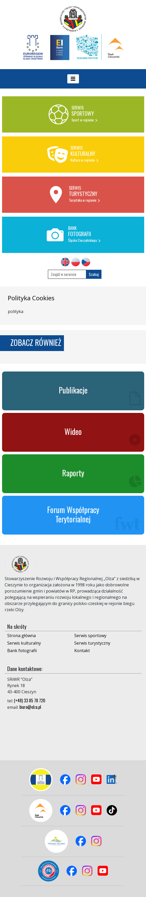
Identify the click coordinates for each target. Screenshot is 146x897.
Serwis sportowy (90, 635)
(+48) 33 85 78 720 (29, 700)
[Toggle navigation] (73, 78)
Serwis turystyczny (92, 643)
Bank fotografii (22, 650)
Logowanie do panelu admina (13, 886)
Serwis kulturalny (24, 643)
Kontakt (82, 650)
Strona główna (21, 635)
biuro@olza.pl (30, 707)
